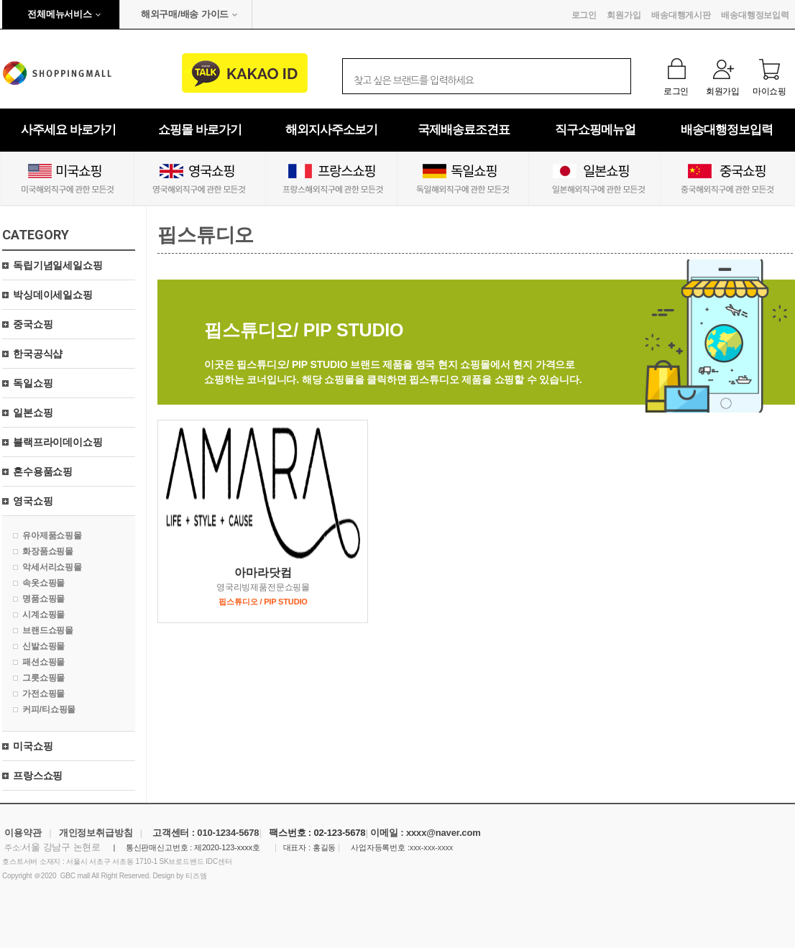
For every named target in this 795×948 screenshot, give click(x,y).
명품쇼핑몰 (43, 599)
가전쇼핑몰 (43, 694)
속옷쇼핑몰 (43, 583)
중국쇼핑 (32, 324)
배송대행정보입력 (755, 15)
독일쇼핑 (32, 383)
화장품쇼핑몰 (47, 551)
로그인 (584, 15)
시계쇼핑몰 (43, 614)
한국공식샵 (38, 353)
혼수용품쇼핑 (43, 471)
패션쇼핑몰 (43, 662)
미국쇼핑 (32, 746)
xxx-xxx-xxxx (431, 847)
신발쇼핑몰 (43, 646)
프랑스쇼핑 (38, 775)
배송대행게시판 (681, 15)
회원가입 (623, 15)
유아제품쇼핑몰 (52, 535)
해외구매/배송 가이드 (185, 14)
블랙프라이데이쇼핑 (58, 442)
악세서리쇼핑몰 (52, 567)
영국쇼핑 (32, 501)
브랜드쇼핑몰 (47, 630)
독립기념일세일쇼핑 (58, 265)
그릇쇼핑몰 (43, 678)
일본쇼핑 (32, 412)
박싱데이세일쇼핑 (53, 294)
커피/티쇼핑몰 (48, 709)
